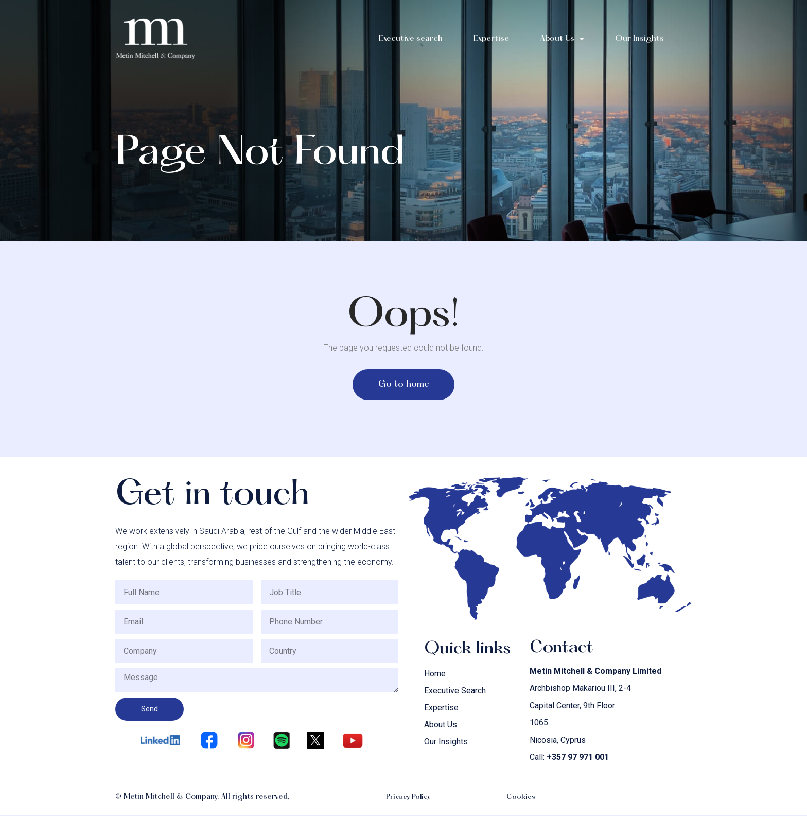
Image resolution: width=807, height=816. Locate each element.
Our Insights (639, 38)
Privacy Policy (408, 798)
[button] (403, 384)
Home (435, 674)
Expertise (491, 38)
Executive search (411, 38)
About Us (562, 38)
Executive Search (455, 691)
